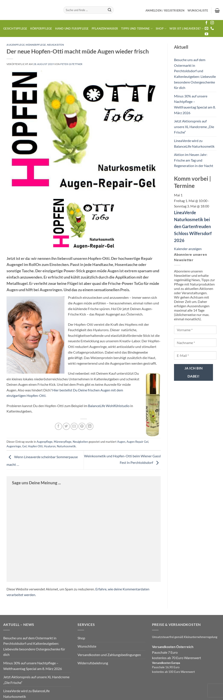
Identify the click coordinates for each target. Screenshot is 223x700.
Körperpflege (41, 28)
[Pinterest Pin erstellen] (82, 426)
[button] (164, 10)
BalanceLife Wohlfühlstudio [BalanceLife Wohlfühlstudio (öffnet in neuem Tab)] (109, 406)
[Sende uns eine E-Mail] (206, 28)
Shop (161, 29)
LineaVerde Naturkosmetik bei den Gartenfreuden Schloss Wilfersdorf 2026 (193, 226)
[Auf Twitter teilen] (66, 426)
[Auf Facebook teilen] (58, 426)
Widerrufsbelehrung (93, 663)
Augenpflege (16, 44)
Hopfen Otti (35, 446)
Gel (24, 446)
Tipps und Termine (137, 29)
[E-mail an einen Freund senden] (74, 426)
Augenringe (14, 446)
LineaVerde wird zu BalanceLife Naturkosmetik (194, 143)
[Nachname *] (195, 342)
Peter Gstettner (71, 64)
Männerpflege (36, 44)
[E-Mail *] (195, 355)
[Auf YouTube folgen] (206, 34)
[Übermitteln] (109, 10)
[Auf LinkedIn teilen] (89, 426)
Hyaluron (50, 446)
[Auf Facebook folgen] (206, 23)
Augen (121, 441)
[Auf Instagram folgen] (212, 23)
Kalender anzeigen (188, 249)
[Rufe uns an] (212, 28)
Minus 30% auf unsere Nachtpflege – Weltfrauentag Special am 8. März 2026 (195, 104)
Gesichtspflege (15, 28)
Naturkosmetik (66, 446)
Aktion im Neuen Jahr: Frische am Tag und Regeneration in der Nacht (193, 160)
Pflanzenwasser (105, 28)
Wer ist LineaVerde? (186, 29)
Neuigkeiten (55, 44)
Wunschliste (87, 646)
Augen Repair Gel (137, 441)
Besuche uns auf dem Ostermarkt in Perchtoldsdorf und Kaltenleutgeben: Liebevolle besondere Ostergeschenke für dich (195, 74)
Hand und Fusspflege (72, 28)
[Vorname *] (195, 330)
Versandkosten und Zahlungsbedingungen (109, 655)
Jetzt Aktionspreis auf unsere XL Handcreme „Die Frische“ (194, 126)
